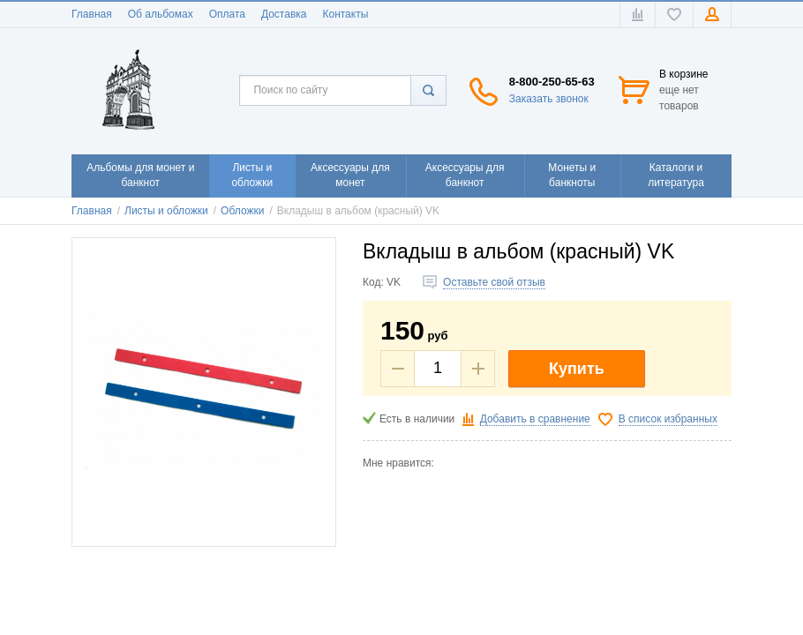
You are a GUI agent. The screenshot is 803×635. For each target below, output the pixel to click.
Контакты (345, 14)
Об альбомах (160, 14)
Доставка (284, 14)
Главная (91, 14)
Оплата (227, 14)
